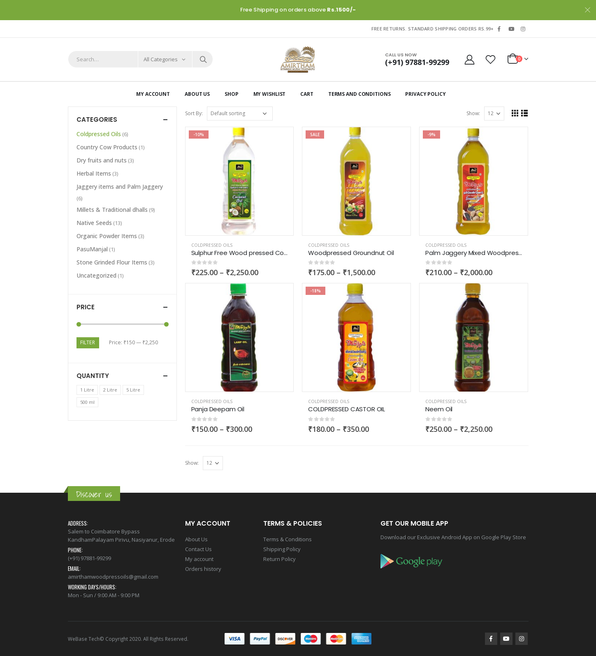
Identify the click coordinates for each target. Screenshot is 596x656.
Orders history (203, 569)
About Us (197, 93)
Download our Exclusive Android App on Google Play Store (453, 537)
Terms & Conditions (287, 539)
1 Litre (87, 390)
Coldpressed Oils (211, 245)
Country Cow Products (107, 147)
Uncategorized (96, 275)
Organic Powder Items (107, 236)
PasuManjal (92, 249)
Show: (473, 113)
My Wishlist (269, 93)
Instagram (521, 639)
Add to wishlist (284, 245)
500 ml (87, 402)
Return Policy (279, 559)
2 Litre (110, 390)
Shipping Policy (282, 549)
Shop (232, 93)
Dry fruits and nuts (102, 160)
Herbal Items (94, 173)
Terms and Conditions (359, 93)
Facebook (491, 639)
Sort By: (194, 113)
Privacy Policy (425, 93)
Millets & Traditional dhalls (112, 209)
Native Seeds (94, 223)
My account (199, 559)
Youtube (506, 639)
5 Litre (133, 390)
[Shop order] (240, 114)
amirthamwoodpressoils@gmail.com (113, 576)
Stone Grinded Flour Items (112, 262)
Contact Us (198, 549)
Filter (87, 342)
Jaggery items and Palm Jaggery (120, 186)
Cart (306, 93)
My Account (153, 93)
